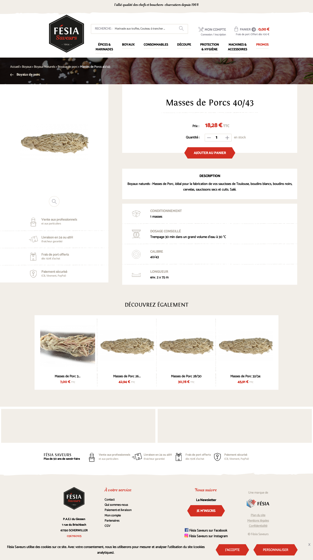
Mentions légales (258, 520)
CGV (107, 526)
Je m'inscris (206, 511)
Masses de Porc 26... (127, 376)
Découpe (184, 44)
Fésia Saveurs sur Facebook (206, 530)
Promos (262, 44)
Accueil (14, 67)
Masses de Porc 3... (67, 376)
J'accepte (232, 550)
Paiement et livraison (118, 510)
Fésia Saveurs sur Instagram (206, 536)
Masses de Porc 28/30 (186, 376)
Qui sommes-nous (116, 505)
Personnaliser (275, 550)
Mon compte (113, 515)
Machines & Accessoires (237, 47)
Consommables (156, 44)
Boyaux (128, 44)
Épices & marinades (104, 47)
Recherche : (103, 28)
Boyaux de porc (25, 74)
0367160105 (229, 5)
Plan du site (258, 515)
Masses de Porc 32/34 (245, 376)
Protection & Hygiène (209, 47)
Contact (109, 499)
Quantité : (193, 137)
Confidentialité (258, 526)
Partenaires (112, 520)
